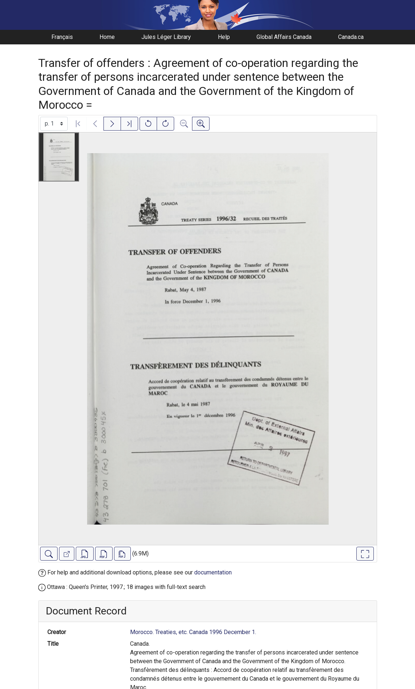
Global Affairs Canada (284, 36)
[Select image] (54, 124)
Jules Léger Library (166, 36)
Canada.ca (351, 36)
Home (107, 36)
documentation (213, 572)
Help (224, 36)
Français (62, 36)
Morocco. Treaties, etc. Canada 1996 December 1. (193, 632)
